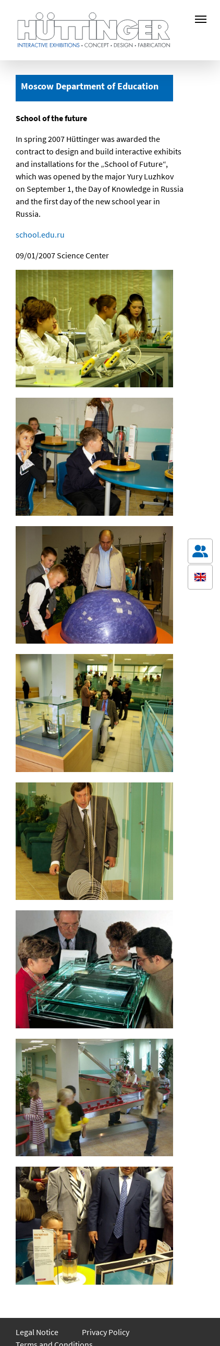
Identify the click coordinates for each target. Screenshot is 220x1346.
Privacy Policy (105, 1332)
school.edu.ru (40, 234)
